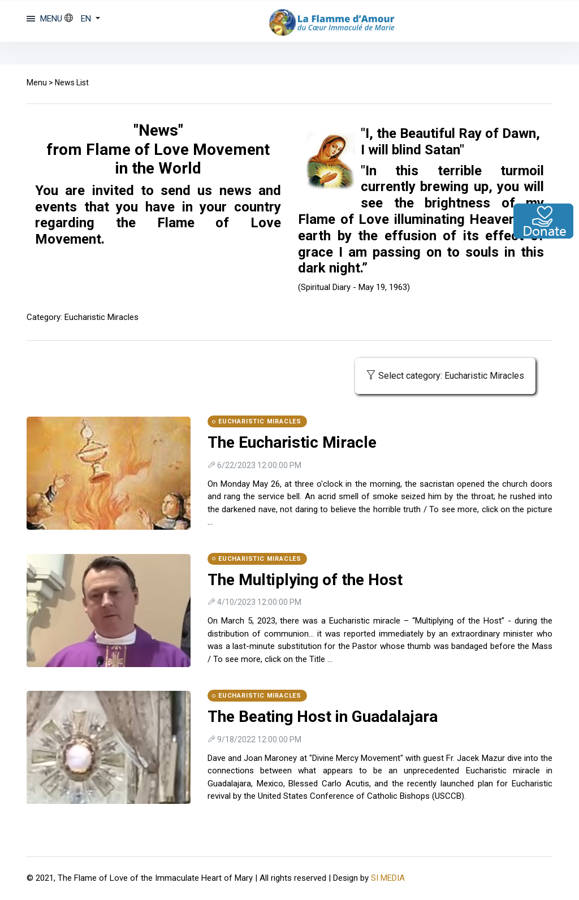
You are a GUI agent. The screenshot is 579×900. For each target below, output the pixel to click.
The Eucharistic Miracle (292, 442)
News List (72, 82)
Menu (37, 82)
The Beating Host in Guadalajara (323, 716)
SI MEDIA (388, 878)
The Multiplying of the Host (305, 579)
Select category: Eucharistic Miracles (445, 375)
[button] (82, 19)
